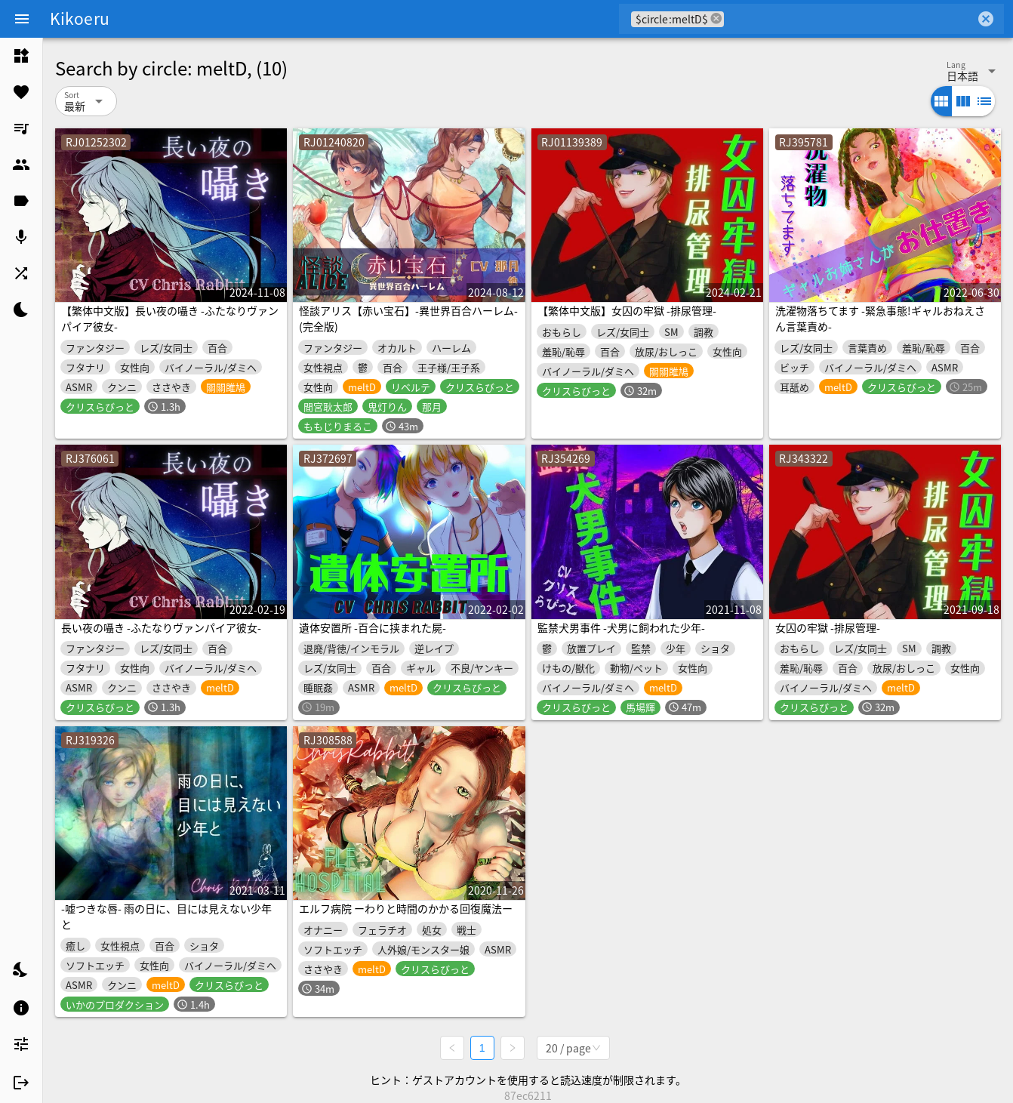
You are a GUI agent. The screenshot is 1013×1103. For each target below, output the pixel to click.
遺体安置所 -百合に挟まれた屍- (372, 627)
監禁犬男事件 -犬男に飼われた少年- (621, 627)
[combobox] (849, 19)
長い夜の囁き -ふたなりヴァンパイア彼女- (161, 627)
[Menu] (22, 19)
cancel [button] (716, 18)
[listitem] (21, 56)
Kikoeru (79, 18)
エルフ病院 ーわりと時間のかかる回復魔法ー (406, 908)
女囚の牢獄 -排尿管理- (827, 627)
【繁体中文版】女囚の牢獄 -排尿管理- (626, 310)
